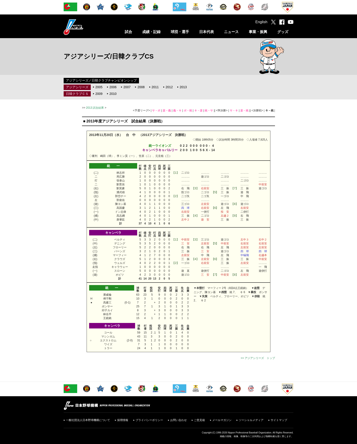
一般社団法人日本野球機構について (88, 420)
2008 (140, 87)
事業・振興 (258, 32)
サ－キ (234, 110)
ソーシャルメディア (251, 420)
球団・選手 (180, 32)
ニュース (231, 32)
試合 (128, 32)
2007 (126, 87)
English (261, 22)
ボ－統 (188, 110)
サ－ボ (156, 110)
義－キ (177, 110)
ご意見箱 (199, 420)
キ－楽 (198, 110)
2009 (98, 94)
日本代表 (206, 32)
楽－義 (167, 110)
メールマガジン (222, 420)
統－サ (209, 110)
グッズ (282, 32)
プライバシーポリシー (149, 420)
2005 (98, 87)
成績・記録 (151, 32)
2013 (183, 87)
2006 (112, 87)
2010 (112, 94)
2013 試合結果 (95, 107)
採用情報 (122, 420)
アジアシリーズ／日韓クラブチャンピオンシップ (101, 80)
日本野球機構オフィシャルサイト (85, 27)
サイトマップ (279, 420)
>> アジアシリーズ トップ (258, 358)
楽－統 (244, 110)
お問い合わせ (178, 420)
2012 (169, 87)
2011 (155, 87)
